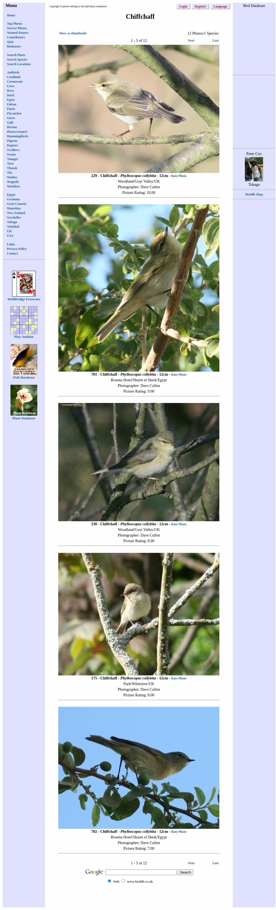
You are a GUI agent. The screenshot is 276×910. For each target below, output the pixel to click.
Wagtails (13, 182)
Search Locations (19, 64)
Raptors (12, 145)
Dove (10, 91)
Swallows (13, 150)
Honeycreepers (17, 132)
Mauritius (14, 208)
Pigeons (12, 141)
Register (200, 6)
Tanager (12, 159)
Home (11, 15)
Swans (11, 154)
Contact (12, 253)
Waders (12, 177)
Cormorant (15, 81)
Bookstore (14, 46)
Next (191, 40)
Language (220, 6)
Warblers (13, 186)
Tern (10, 163)
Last (216, 40)
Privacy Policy (17, 249)
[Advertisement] (139, 896)
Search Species (17, 59)
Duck (10, 95)
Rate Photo (179, 176)
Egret (10, 100)
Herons (12, 127)
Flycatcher (14, 113)
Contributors (16, 37)
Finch (11, 109)
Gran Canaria (16, 204)
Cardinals (14, 77)
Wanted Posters (17, 33)
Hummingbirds (17, 136)
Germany (13, 199)
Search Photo (16, 55)
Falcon (11, 104)
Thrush (12, 168)
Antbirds (13, 72)
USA (10, 236)
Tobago (12, 222)
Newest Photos (17, 28)
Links (11, 244)
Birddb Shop (254, 194)
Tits (9, 173)
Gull (10, 122)
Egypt (11, 195)
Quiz (10, 42)
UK (9, 231)
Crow (10, 86)
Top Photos (14, 23)
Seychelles (14, 217)
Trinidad (13, 226)
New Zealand (16, 213)
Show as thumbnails (73, 33)
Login (183, 6)
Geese (11, 118)
